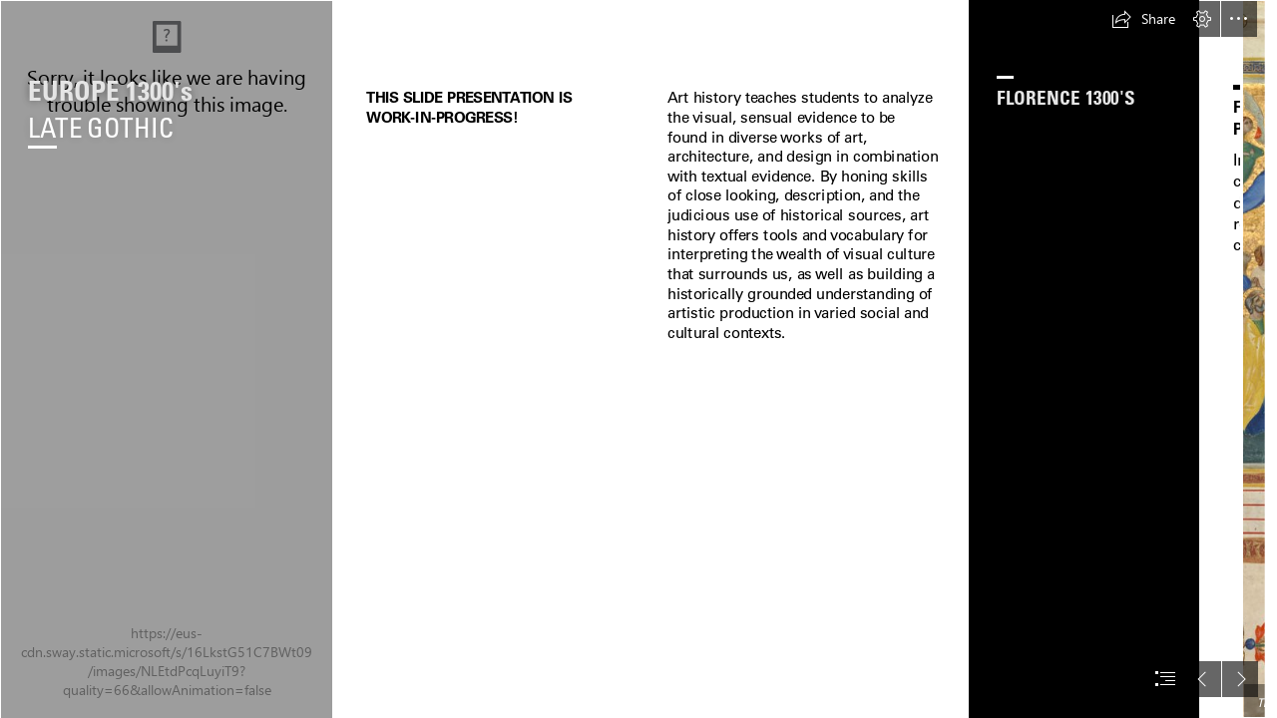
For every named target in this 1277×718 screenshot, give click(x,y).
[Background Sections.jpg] (166, 359)
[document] (638, 359)
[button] (1143, 19)
